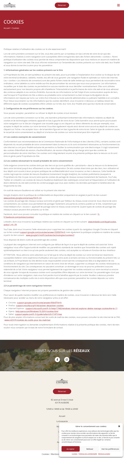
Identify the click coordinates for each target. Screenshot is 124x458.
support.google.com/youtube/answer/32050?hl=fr (43, 232)
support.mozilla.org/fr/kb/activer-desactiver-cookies (40, 305)
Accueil (7, 28)
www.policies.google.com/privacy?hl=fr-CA (23, 198)
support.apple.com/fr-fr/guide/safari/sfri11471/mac (38, 314)
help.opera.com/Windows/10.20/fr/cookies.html (37, 311)
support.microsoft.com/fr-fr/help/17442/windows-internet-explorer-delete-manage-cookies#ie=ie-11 (71, 308)
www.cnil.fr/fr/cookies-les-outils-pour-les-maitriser (27, 320)
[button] (119, 426)
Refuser (89, 449)
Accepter (70, 449)
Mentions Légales (104, 454)
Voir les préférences (110, 449)
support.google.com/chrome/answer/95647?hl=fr (39, 302)
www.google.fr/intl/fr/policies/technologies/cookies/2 (50, 235)
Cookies (74, 454)
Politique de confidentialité (88, 454)
